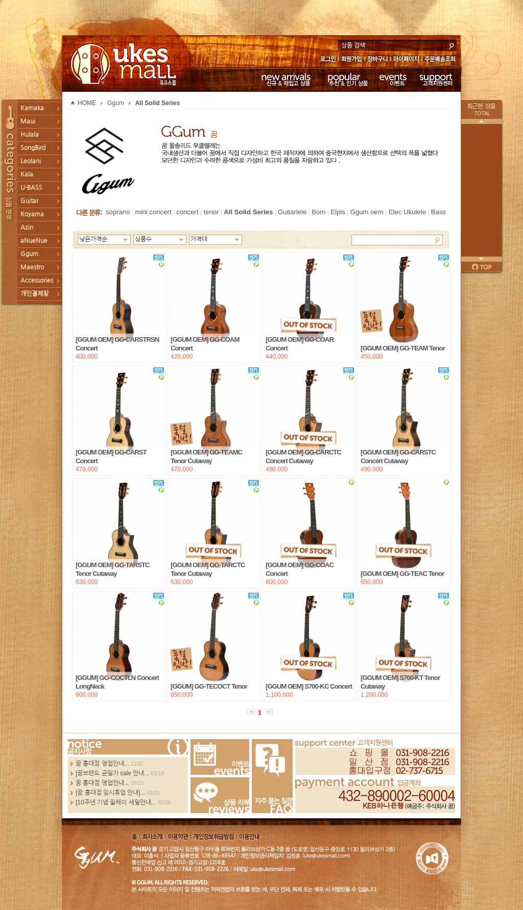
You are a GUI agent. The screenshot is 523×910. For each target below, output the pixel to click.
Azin (26, 227)
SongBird (32, 148)
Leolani (30, 161)
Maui (27, 121)
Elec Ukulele (407, 212)
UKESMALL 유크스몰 (124, 64)
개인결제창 (34, 294)
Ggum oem (367, 212)
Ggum (29, 254)
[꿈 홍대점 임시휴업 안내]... (111, 792)
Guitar (29, 201)
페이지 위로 (481, 266)
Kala (26, 174)
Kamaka (32, 108)
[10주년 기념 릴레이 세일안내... (116, 802)
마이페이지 (406, 60)
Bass (438, 212)
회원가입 (352, 60)
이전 (481, 121)
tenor (211, 212)
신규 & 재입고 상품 (284, 79)
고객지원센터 (436, 79)
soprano (118, 212)
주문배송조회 (441, 60)
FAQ (272, 776)
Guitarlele (292, 212)
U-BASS (31, 188)
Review (220, 795)
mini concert (153, 212)
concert (187, 212)
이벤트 (393, 79)
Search (437, 239)
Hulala (29, 135)
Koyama (32, 214)
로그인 (328, 60)
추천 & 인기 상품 (347, 79)
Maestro (32, 267)
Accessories (36, 280)
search (451, 45)
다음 (481, 259)
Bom (318, 212)
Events (220, 757)
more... (128, 746)
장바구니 (377, 60)
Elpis (337, 212)
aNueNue (33, 241)
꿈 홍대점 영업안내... (102, 763)
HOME (87, 103)
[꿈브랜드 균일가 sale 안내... (112, 773)
